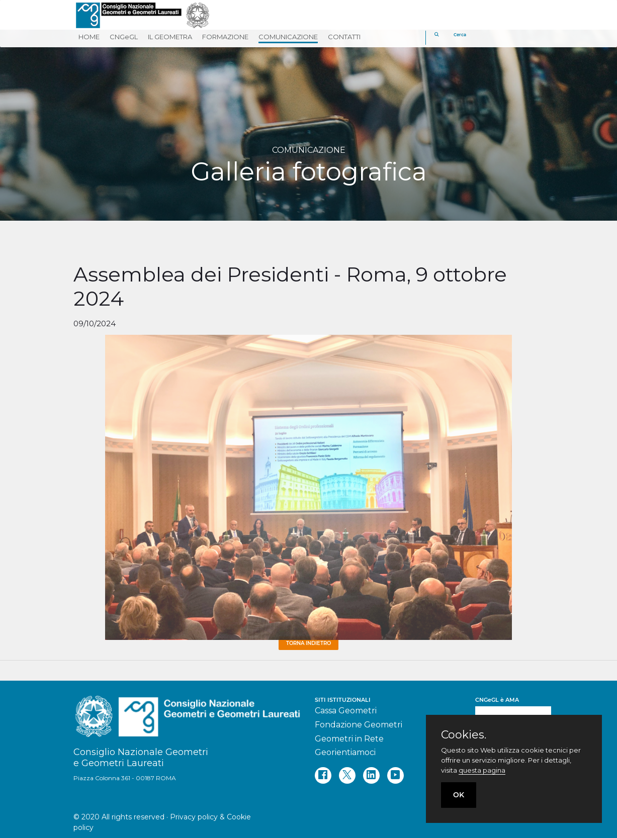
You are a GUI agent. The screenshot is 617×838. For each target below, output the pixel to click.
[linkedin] (371, 775)
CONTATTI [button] (344, 37)
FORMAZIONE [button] (225, 37)
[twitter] (347, 775)
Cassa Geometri (346, 710)
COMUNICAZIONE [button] (288, 37)
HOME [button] (89, 37)
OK (458, 794)
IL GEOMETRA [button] (170, 37)
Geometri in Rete (349, 738)
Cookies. (463, 735)
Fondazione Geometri (358, 724)
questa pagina (482, 770)
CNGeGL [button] (124, 37)
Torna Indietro (308, 643)
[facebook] (323, 775)
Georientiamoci (345, 752)
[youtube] (395, 775)
